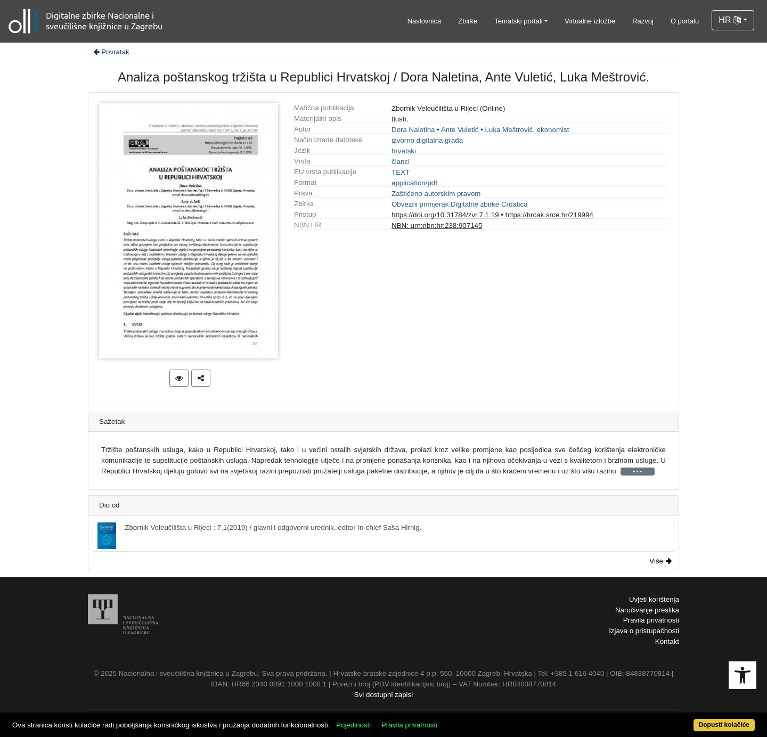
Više (660, 561)
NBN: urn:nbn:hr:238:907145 (436, 226)
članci (400, 162)
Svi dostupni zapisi (383, 695)
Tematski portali (518, 21)
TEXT (400, 172)
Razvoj (643, 21)
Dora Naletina (413, 130)
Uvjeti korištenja (654, 599)
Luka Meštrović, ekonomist (527, 130)
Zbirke (467, 21)
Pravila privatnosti (651, 620)
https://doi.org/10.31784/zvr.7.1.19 (445, 215)
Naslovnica (424, 21)
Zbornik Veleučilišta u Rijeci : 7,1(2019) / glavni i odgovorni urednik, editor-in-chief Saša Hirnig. (259, 535)
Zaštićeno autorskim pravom (435, 194)
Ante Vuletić (460, 130)
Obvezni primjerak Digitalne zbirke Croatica (459, 204)
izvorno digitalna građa (427, 140)
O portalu (685, 21)
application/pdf (414, 183)
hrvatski (403, 151)
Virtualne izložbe (590, 21)
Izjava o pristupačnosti (644, 631)
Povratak (110, 52)
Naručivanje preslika (647, 610)
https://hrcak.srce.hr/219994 (549, 215)
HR (730, 19)
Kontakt (667, 641)
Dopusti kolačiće (724, 724)
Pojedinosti (353, 725)
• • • (637, 471)
